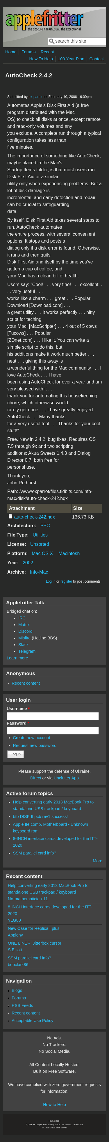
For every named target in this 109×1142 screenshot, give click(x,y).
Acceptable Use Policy (32, 1020)
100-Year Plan (71, 59)
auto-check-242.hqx (34, 516)
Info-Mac (39, 572)
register (66, 581)
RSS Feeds (22, 1005)
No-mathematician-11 (28, 898)
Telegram (26, 651)
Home (10, 52)
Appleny (15, 935)
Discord (25, 631)
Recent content (26, 683)
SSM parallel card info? (34, 853)
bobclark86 (18, 964)
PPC (45, 525)
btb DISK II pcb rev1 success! (40, 816)
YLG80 (14, 920)
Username (18, 708)
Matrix (24, 624)
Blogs (17, 990)
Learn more (17, 658)
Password (18, 723)
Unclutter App (66, 778)
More (97, 861)
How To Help (41, 59)
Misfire (24, 638)
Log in (51, 581)
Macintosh (69, 553)
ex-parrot (35, 97)
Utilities (40, 534)
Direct (35, 778)
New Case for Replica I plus (34, 928)
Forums (29, 52)
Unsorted (39, 544)
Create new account (31, 737)
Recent (47, 52)
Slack (23, 644)
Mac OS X (42, 553)
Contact (96, 59)
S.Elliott (15, 950)
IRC (22, 618)
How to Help (54, 1104)
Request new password (35, 745)
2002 (28, 562)
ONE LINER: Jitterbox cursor (34, 943)
